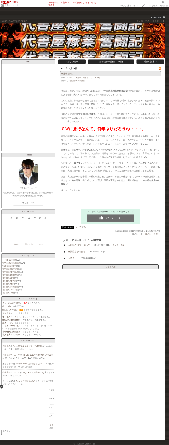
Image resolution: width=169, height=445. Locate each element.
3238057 (156, 17)
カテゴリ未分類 (9, 260)
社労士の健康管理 (10, 269)
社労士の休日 (8, 284)
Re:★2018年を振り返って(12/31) (28, 346)
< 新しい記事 (72, 61)
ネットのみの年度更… (12, 303)
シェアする (80, 227)
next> (41, 244)
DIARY (12, 21)
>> (129, 5)
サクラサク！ (8, 313)
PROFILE (22, 21)
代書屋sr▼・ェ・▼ (11, 355)
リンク (138, 150)
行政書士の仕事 (9, 266)
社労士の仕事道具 (10, 272)
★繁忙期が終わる (76, 251)
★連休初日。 (67, 73)
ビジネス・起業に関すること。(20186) (84, 77)
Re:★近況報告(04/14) (25, 381)
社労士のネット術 (10, 290)
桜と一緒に (7, 306)
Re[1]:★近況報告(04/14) (33, 372)
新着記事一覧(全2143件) (111, 61)
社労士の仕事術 (9, 281)
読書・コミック (11, 5)
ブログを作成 (151, 5)
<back (16, 244)
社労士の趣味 (8, 278)
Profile (28, 155)
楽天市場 (164, 5)
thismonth (29, 244)
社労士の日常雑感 (10, 287)
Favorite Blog (28, 298)
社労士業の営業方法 (11, 263)
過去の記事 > (150, 61)
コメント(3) (118, 245)
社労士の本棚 (8, 292)
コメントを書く (152, 234)
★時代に (72, 258)
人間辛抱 (6, 346)
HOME (4, 21)
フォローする (28, 203)
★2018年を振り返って (79, 245)
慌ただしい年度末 (10, 310)
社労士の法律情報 (10, 275)
